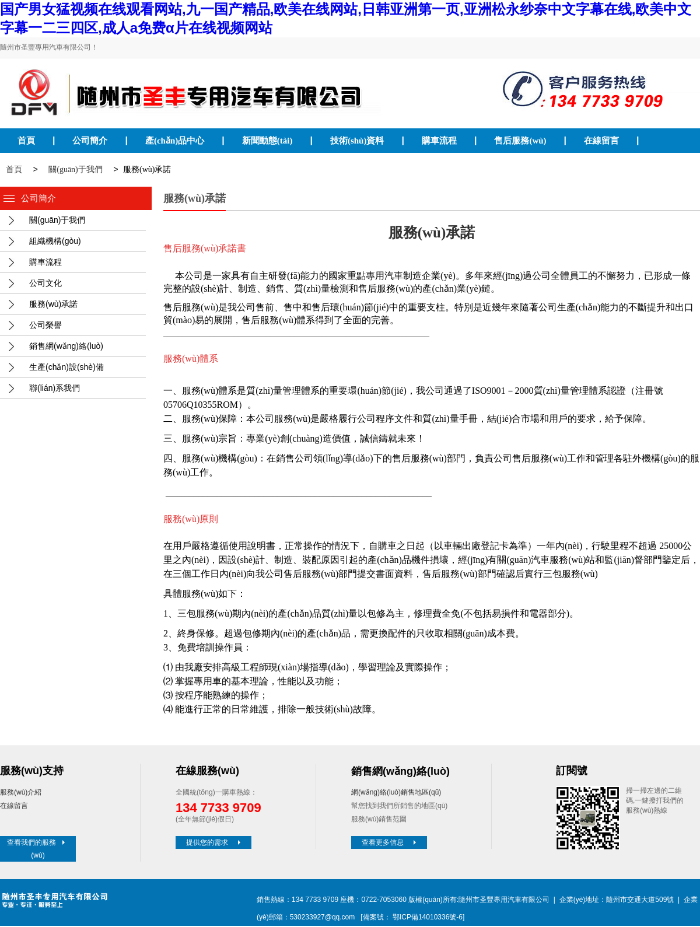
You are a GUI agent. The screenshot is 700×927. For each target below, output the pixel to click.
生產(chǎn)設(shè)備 (66, 368)
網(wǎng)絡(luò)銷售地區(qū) (396, 793)
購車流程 (439, 140)
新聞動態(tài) (267, 140)
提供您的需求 (214, 843)
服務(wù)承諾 (53, 305)
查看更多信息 (390, 843)
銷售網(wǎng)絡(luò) (66, 347)
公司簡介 (89, 140)
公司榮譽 (45, 326)
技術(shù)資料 (357, 140)
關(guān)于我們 (75, 170)
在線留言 (601, 140)
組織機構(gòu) (55, 242)
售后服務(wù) (520, 140)
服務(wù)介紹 (20, 793)
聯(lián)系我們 (54, 389)
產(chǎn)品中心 (174, 140)
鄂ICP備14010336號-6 (428, 918)
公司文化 (45, 284)
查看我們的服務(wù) (37, 849)
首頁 (26, 140)
